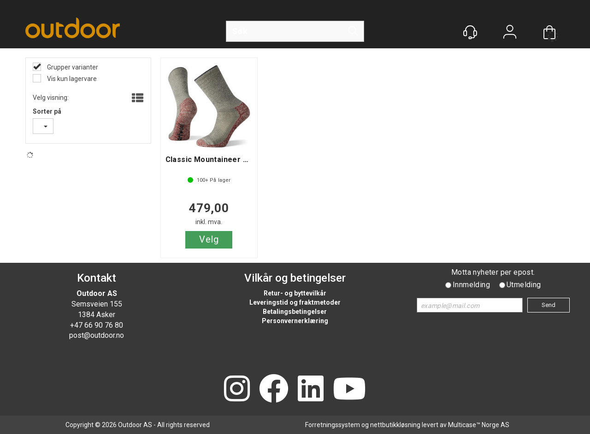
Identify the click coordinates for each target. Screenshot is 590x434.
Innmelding (471, 284)
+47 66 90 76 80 (96, 325)
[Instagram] (237, 390)
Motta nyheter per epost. (493, 272)
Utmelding (524, 284)
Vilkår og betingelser (295, 278)
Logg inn (510, 32)
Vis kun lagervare (71, 78)
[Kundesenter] (470, 32)
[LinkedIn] (311, 390)
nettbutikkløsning (395, 424)
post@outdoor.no (96, 335)
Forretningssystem (332, 424)
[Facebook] (274, 390)
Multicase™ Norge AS (478, 424)
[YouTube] (349, 390)
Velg (208, 239)
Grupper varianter (72, 67)
